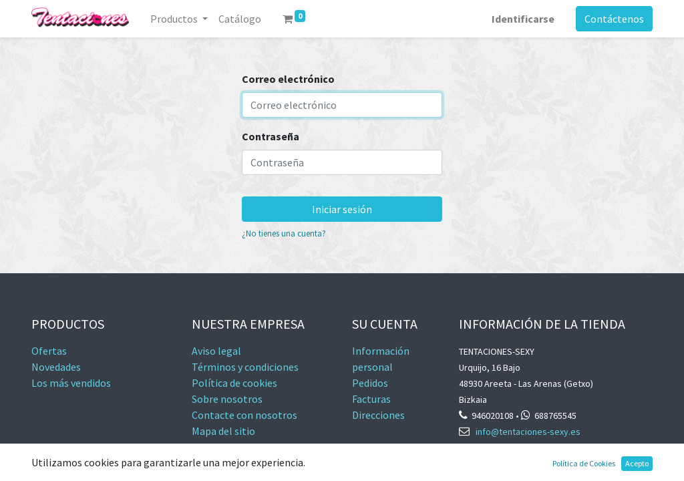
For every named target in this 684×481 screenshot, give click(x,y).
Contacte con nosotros (244, 415)
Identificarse (523, 18)
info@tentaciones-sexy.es (528, 432)
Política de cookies (234, 382)
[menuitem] (240, 18)
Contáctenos (614, 18)
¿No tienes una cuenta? (284, 233)
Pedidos (370, 382)
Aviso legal (216, 350)
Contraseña (270, 136)
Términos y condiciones (245, 366)
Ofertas (49, 350)
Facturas (372, 399)
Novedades (56, 366)
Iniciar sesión (342, 209)
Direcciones (378, 415)
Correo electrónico (288, 79)
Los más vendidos (71, 382)
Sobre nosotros (227, 399)
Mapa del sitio (223, 431)
